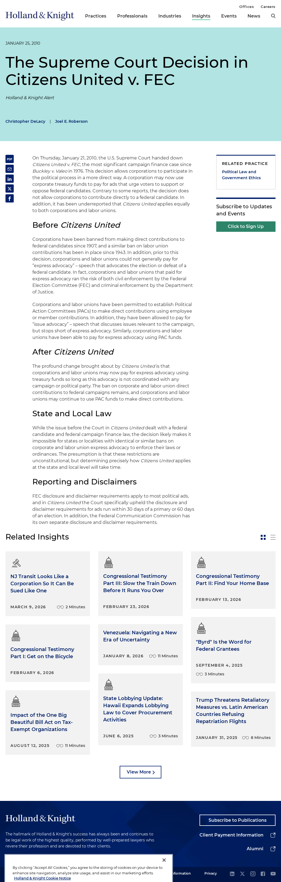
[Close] (164, 872)
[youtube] (273, 874)
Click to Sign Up (246, 226)
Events (229, 16)
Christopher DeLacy (25, 121)
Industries (169, 16)
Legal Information (176, 873)
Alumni (255, 848)
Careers (268, 6)
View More (139, 772)
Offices (246, 6)
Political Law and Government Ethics (241, 174)
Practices (95, 16)
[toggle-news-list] (273, 537)
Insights (201, 16)
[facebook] (263, 874)
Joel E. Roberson (71, 121)
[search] (273, 16)
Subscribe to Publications (237, 820)
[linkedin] (232, 874)
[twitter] (242, 874)
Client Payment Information (231, 835)
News (254, 16)
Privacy (210, 873)
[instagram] (252, 874)
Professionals (132, 16)
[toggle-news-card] (263, 537)
